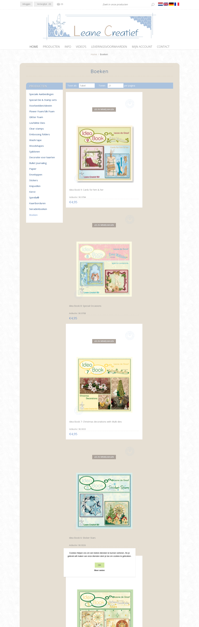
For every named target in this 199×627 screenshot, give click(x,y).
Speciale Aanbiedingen (41, 95)
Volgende (130, 542)
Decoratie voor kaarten (42, 158)
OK (99, 565)
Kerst (32, 193)
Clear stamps (36, 130)
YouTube (42, 578)
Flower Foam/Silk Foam (42, 113)
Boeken (33, 216)
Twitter (29, 578)
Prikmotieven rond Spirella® (82, 389)
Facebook (23, 578)
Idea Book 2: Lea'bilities (116, 264)
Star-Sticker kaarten (114, 452)
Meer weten (99, 570)
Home (94, 55)
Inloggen (26, 4)
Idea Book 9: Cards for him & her (83, 140)
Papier (32, 170)
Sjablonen (34, 153)
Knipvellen (34, 187)
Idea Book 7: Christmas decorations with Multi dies (153, 140)
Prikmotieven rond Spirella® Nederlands (118, 391)
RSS (36, 578)
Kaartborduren (37, 204)
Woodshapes (36, 147)
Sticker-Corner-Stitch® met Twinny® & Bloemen (153, 454)
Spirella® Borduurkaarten (117, 326)
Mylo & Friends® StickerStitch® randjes (150, 516)
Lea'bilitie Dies (37, 124)
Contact (104, 579)
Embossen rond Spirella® (81, 327)
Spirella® (34, 199)
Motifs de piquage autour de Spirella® (83, 454)
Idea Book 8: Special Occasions (114, 141)
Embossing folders (39, 135)
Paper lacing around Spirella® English (149, 391)
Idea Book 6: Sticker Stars (81, 201)
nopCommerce (87, 610)
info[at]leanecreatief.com (33, 591)
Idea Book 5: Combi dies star (119, 201)
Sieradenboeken (38, 210)
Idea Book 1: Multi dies (151, 264)
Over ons (65, 585)
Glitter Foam (36, 118)
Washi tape (35, 141)
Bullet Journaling (38, 164)
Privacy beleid (67, 579)
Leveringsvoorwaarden (72, 591)
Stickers (33, 181)
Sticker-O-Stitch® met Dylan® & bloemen (79, 516)
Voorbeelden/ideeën (40, 107)
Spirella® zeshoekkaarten (152, 327)
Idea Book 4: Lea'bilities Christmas (151, 203)
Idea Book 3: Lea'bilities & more (81, 266)
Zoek (143, 585)
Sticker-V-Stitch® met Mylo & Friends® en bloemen (119, 517)
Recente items (147, 579)
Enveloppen (35, 176)
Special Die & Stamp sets (43, 101)
